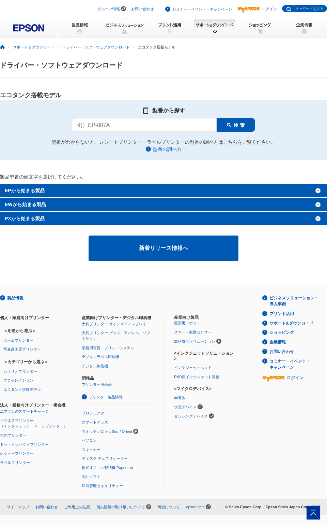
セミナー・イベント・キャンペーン (202, 9)
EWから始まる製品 (25, 204)
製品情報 (15, 298)
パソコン (89, 440)
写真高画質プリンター (22, 349)
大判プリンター (13, 435)
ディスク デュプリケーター (105, 458)
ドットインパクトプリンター (24, 444)
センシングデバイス (191, 416)
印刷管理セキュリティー (102, 486)
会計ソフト (91, 476)
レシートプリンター (17, 453)
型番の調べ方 (167, 149)
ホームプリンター (18, 340)
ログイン (257, 9)
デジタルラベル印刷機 (100, 357)
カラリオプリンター (20, 371)
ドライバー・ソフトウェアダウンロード (96, 47)
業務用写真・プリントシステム (108, 348)
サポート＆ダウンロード (33, 47)
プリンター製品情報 (106, 397)
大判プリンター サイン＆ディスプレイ (114, 324)
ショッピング (281, 332)
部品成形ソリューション (194, 341)
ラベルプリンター (15, 462)
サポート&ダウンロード (291, 323)
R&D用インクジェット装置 (196, 377)
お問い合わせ (142, 9)
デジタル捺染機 (95, 366)
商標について (168, 507)
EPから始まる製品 (25, 190)
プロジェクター (95, 413)
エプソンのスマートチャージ (24, 411)
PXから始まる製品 (25, 218)
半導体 (179, 398)
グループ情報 (108, 9)
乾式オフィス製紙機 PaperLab (107, 468)
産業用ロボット (187, 323)
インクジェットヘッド (193, 368)
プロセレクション (18, 380)
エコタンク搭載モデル (22, 389)
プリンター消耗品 (97, 384)
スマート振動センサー (193, 332)
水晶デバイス (185, 407)
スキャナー (91, 450)
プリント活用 (281, 313)
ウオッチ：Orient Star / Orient (107, 431)
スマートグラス (95, 422)
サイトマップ (18, 507)
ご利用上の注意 (77, 507)
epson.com (195, 507)
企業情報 (277, 342)
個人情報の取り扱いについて (120, 507)
